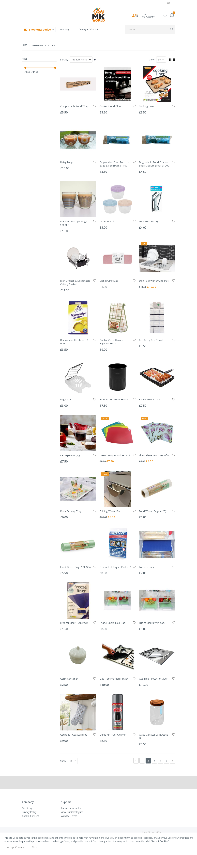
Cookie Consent (30, 816)
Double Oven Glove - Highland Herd (111, 341)
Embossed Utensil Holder (114, 399)
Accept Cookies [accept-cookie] (15, 847)
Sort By (64, 59)
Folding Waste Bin (110, 511)
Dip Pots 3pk (107, 221)
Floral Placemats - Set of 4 (154, 455)
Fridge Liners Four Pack (113, 622)
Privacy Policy (29, 812)
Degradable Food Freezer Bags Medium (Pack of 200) (154, 163)
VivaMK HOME (37, 45)
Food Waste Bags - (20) (152, 511)
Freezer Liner (146, 567)
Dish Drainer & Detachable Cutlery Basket (75, 282)
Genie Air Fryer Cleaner (113, 734)
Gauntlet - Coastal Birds (73, 734)
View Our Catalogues (72, 812)
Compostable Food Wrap (74, 106)
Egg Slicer (65, 399)
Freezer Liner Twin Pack (74, 622)
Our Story (64, 29)
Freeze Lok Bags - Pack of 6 (115, 567)
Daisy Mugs (66, 162)
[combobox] (150, 29)
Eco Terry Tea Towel (151, 340)
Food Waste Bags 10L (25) (75, 567)
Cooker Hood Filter (110, 106)
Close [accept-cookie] (35, 847)
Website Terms (69, 816)
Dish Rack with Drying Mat (153, 280)
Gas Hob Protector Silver (153, 678)
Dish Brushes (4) (148, 221)
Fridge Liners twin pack (152, 622)
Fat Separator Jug (70, 455)
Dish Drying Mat (109, 280)
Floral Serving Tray (70, 511)
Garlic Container (69, 678)
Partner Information (71, 808)
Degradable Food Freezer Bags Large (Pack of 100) (114, 163)
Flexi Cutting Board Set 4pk (115, 455)
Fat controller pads (149, 399)
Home (24, 45)
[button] (165, 15)
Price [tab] (39, 59)
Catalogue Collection (89, 29)
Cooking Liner (146, 106)
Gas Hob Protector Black (114, 678)
